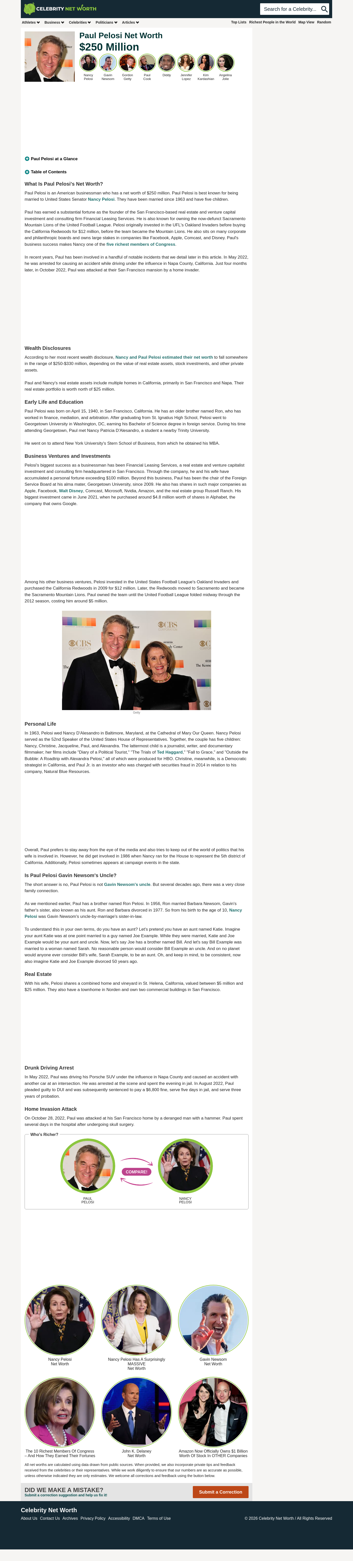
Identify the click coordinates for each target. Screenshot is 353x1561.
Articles (130, 22)
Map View (306, 22)
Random (324, 22)
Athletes (31, 22)
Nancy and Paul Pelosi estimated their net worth (164, 357)
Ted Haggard (170, 752)
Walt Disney (71, 490)
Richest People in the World (272, 22)
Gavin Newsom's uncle (127, 884)
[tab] (136, 159)
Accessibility (119, 1518)
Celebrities (80, 22)
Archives (70, 1518)
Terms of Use (159, 1518)
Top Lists (238, 22)
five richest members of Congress (140, 244)
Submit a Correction (220, 1492)
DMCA (138, 1518)
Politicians (107, 22)
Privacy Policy (93, 1518)
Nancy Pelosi (101, 199)
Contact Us (50, 1518)
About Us (29, 1518)
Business (54, 22)
